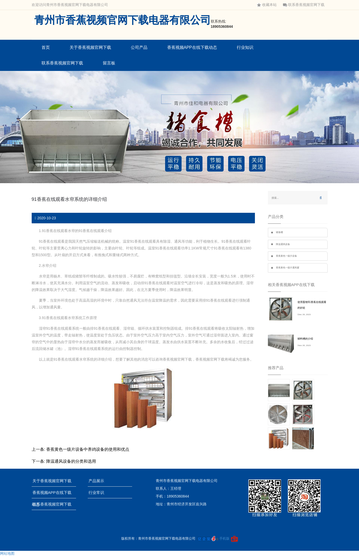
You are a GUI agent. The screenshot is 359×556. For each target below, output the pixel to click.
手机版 (224, 538)
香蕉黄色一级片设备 (286, 256)
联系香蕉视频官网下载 (303, 5)
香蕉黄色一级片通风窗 (287, 267)
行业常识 (98, 492)
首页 (46, 47)
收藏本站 (267, 5)
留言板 (109, 63)
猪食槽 (279, 232)
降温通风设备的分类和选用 (71, 461)
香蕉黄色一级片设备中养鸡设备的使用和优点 (87, 449)
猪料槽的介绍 (305, 338)
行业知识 (245, 47)
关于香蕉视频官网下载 (90, 47)
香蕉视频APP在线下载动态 (192, 47)
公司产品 (139, 47)
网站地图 (7, 553)
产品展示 (98, 481)
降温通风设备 (283, 244)
